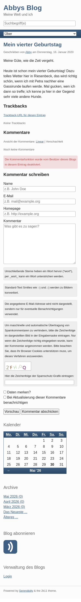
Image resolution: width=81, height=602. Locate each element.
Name (8, 183)
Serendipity (26, 590)
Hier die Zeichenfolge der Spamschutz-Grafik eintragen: (39, 376)
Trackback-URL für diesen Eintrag (24, 115)
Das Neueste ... (15, 512)
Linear (40, 141)
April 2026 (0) (13, 501)
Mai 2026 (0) (13, 496)
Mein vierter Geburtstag (32, 44)
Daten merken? (19, 392)
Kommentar (12, 221)
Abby (28, 52)
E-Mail (8, 196)
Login (7, 576)
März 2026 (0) (14, 507)
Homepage (11, 208)
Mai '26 (35, 470)
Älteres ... (10, 517)
